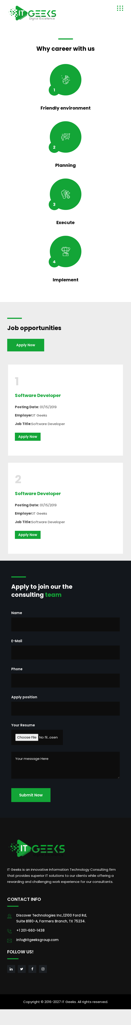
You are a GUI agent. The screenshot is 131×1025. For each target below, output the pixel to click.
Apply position (24, 697)
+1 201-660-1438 (30, 930)
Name (16, 613)
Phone (17, 669)
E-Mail (16, 641)
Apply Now (25, 345)
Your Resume (23, 725)
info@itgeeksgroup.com (37, 939)
